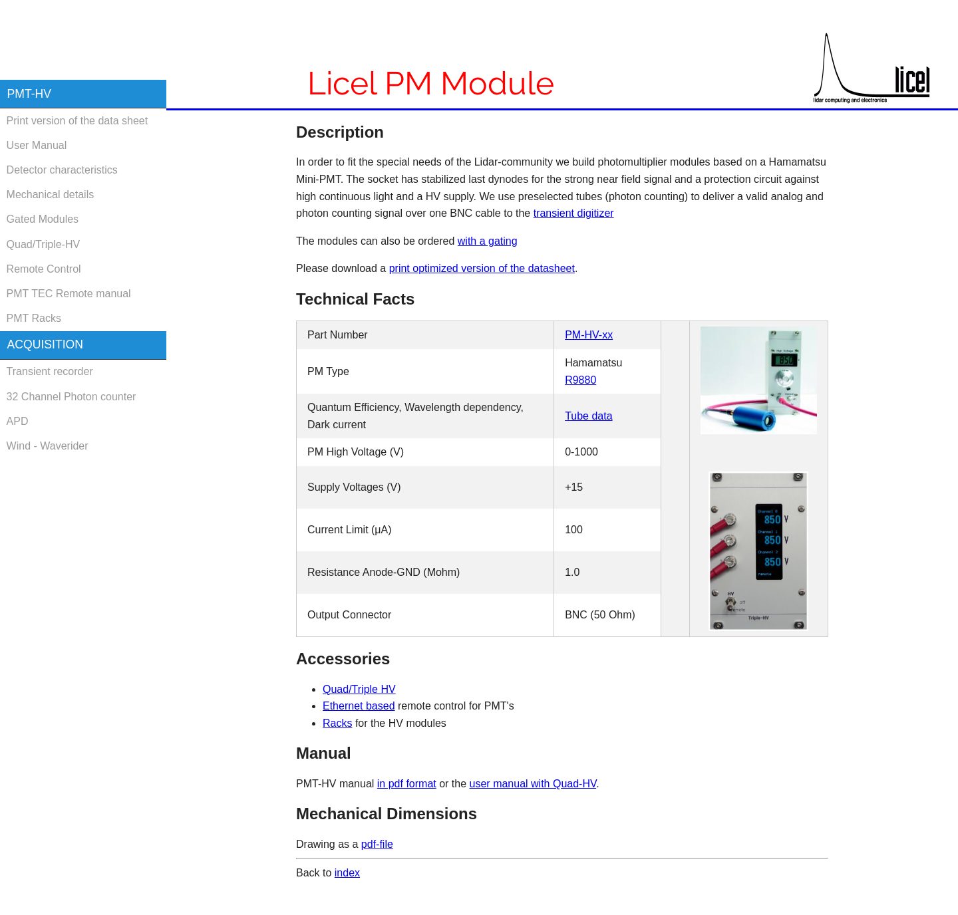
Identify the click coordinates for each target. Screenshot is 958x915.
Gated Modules (43, 219)
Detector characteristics (62, 170)
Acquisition (45, 344)
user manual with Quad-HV (533, 783)
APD (18, 421)
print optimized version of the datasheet (482, 268)
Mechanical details (50, 194)
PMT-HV (29, 93)
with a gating (488, 241)
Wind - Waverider (47, 446)
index (347, 872)
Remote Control (44, 269)
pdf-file (377, 844)
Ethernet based (359, 706)
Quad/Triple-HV (43, 244)
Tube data (588, 416)
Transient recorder (50, 371)
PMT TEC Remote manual (69, 293)
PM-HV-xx (589, 334)
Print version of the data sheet (77, 120)
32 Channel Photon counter (71, 396)
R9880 (580, 380)
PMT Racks (34, 318)
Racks (337, 723)
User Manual (37, 145)
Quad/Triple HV (359, 689)
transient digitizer (574, 213)
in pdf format (406, 783)
